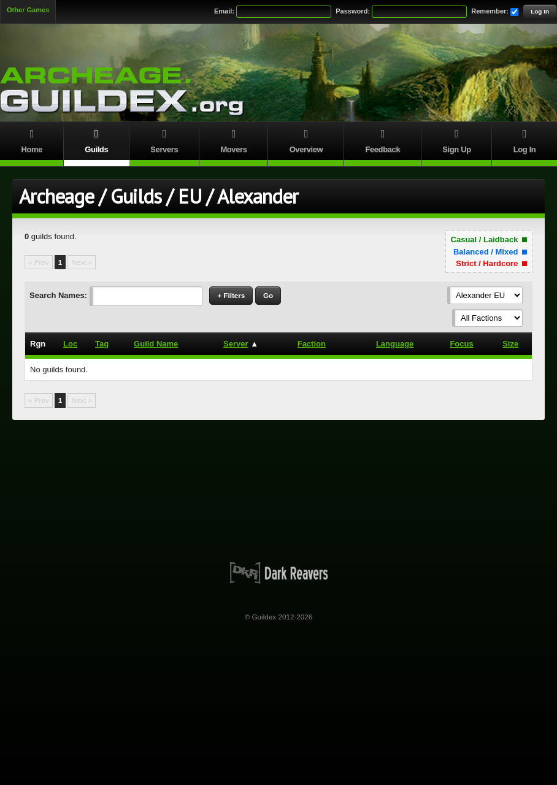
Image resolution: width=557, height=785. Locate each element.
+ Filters (231, 295)
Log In (540, 11)
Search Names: (58, 295)
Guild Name (156, 343)
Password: (353, 11)
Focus (461, 343)
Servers (164, 140)
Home (32, 140)
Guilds (96, 140)
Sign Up (456, 140)
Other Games (28, 9)
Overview (306, 140)
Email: (224, 11)
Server (235, 343)
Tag (102, 343)
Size (510, 343)
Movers (233, 140)
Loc (70, 343)
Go (268, 295)
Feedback (382, 140)
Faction (312, 343)
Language (394, 343)
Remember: (490, 11)
